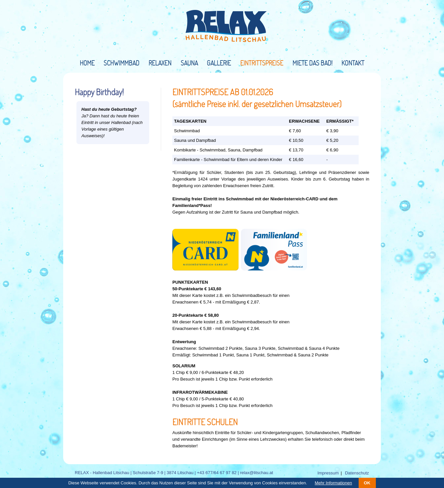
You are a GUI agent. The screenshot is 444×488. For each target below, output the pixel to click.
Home (87, 63)
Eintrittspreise (261, 63)
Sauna (189, 63)
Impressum (327, 472)
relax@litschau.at (256, 472)
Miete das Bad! (312, 63)
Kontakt (352, 63)
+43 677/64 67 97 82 (217, 472)
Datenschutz (357, 472)
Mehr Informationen (333, 482)
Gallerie (219, 63)
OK (367, 482)
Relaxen (160, 63)
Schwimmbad (121, 63)
